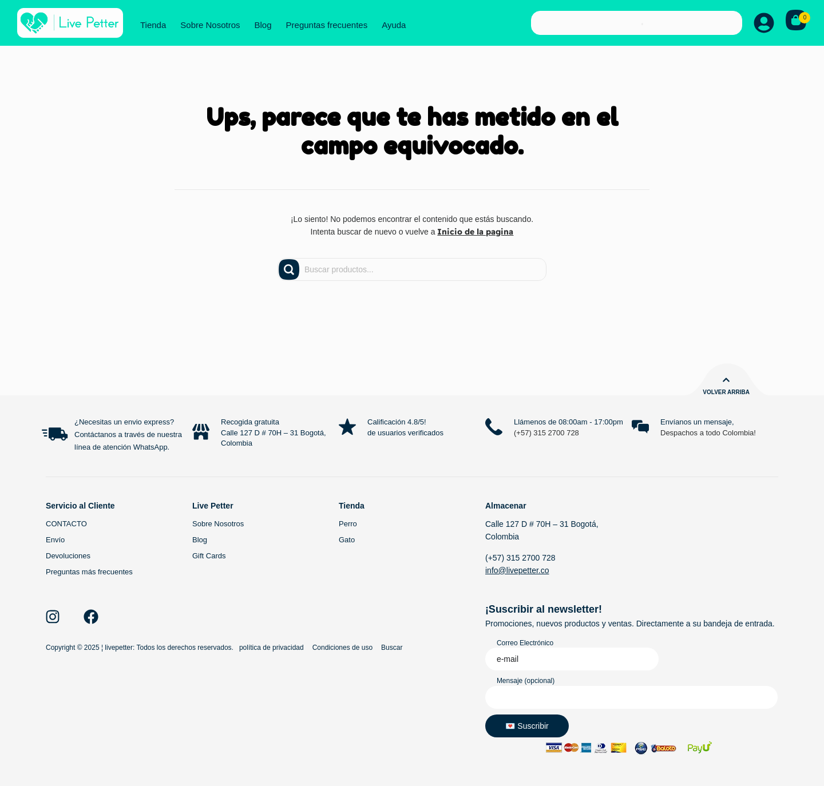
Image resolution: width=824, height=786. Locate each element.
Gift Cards (209, 555)
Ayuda (394, 25)
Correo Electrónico (525, 643)
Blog (263, 25)
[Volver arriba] (726, 380)
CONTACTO (66, 523)
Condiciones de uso (342, 648)
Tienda (153, 25)
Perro (348, 523)
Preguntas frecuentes (327, 25)
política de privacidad (271, 648)
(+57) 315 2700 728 (546, 432)
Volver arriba (726, 392)
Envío (55, 539)
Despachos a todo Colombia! (708, 432)
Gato (347, 539)
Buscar (391, 648)
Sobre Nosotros (210, 25)
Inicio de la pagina (475, 232)
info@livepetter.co (517, 570)
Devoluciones (68, 555)
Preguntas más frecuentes (89, 571)
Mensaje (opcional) (525, 681)
